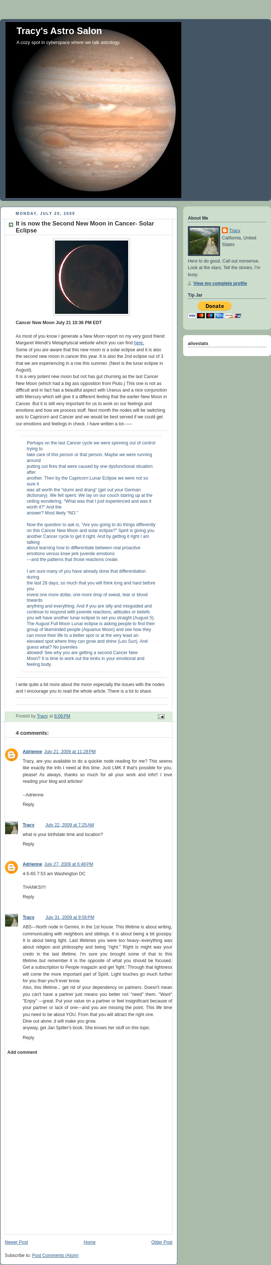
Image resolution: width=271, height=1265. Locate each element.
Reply (28, 804)
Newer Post (16, 1242)
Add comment (22, 1052)
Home (89, 1242)
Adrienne (32, 751)
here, (139, 342)
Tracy (28, 825)
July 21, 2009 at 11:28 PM (70, 751)
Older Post (161, 1242)
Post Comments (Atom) (55, 1255)
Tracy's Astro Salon (59, 31)
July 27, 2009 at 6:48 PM (68, 864)
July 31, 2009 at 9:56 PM (69, 917)
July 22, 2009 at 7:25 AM (69, 825)
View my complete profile (220, 283)
